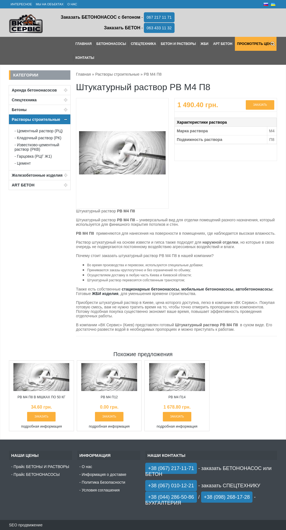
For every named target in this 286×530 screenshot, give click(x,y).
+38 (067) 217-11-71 (171, 468)
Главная (83, 44)
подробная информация (41, 426)
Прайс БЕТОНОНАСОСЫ (37, 474)
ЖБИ (204, 44)
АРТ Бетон (222, 44)
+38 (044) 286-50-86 (171, 497)
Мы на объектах (49, 4)
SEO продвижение (25, 525)
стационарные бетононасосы (150, 289)
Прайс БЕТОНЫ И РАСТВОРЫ (41, 466)
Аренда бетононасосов (34, 90)
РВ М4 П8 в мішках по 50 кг (41, 397)
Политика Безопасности (103, 482)
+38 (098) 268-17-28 (227, 497)
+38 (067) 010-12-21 (171, 485)
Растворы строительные (36, 119)
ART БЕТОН (23, 185)
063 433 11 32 (159, 28)
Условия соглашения (101, 490)
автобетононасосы (253, 289)
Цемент (24, 163)
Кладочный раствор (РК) (39, 138)
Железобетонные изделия (37, 175)
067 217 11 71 (159, 17)
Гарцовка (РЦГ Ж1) (34, 156)
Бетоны (19, 109)
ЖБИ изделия (105, 293)
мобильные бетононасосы (207, 289)
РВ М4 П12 (109, 397)
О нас (72, 4)
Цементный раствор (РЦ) (40, 131)
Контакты (84, 58)
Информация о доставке (104, 474)
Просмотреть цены (255, 44)
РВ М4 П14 (176, 397)
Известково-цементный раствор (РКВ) (37, 147)
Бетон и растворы (178, 44)
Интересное (21, 4)
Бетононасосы (111, 44)
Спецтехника (143, 44)
